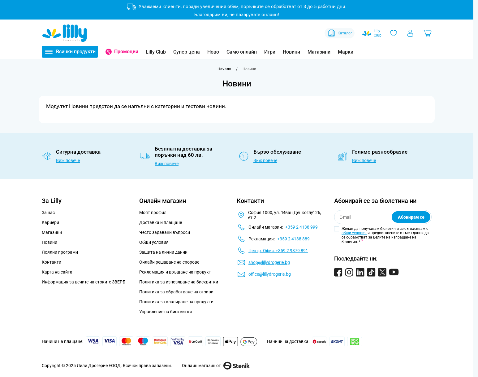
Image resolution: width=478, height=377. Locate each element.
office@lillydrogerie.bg (269, 274)
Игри (269, 52)
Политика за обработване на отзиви (176, 291)
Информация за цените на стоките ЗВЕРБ (83, 281)
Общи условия (154, 242)
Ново (213, 52)
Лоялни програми (60, 252)
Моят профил (152, 212)
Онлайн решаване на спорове (169, 262)
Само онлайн (241, 52)
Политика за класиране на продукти (176, 301)
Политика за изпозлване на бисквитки (178, 281)
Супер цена (186, 52)
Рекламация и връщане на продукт (175, 272)
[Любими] (393, 33)
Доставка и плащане (160, 222)
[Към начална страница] (224, 69)
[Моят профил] (410, 33)
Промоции (126, 52)
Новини (291, 52)
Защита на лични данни (163, 252)
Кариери (50, 222)
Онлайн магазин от (216, 366)
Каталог (339, 33)
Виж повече (68, 160)
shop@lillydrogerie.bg (269, 262)
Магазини (319, 52)
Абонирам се (411, 217)
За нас (48, 212)
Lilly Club (156, 52)
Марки (345, 52)
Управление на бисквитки (165, 311)
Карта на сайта (57, 272)
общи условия (354, 233)
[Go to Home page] (65, 33)
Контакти (51, 262)
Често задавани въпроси (164, 232)
